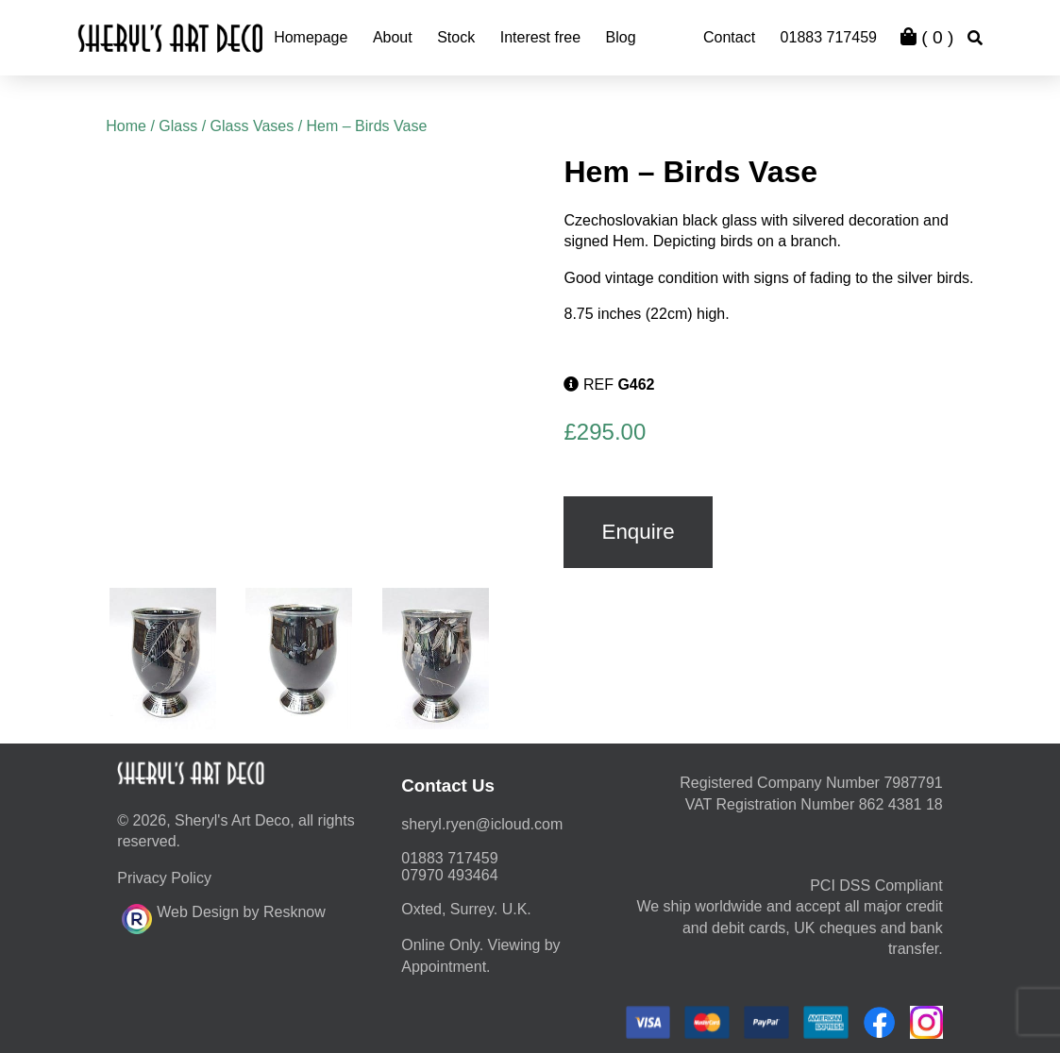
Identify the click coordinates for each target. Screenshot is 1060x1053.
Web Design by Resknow (223, 916)
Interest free (540, 37)
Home (126, 126)
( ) (926, 37)
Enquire (637, 531)
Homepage (310, 37)
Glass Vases (252, 126)
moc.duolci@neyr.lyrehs (482, 824)
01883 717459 (829, 37)
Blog (621, 37)
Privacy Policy (164, 878)
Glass (178, 126)
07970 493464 (449, 875)
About (392, 37)
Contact (729, 37)
